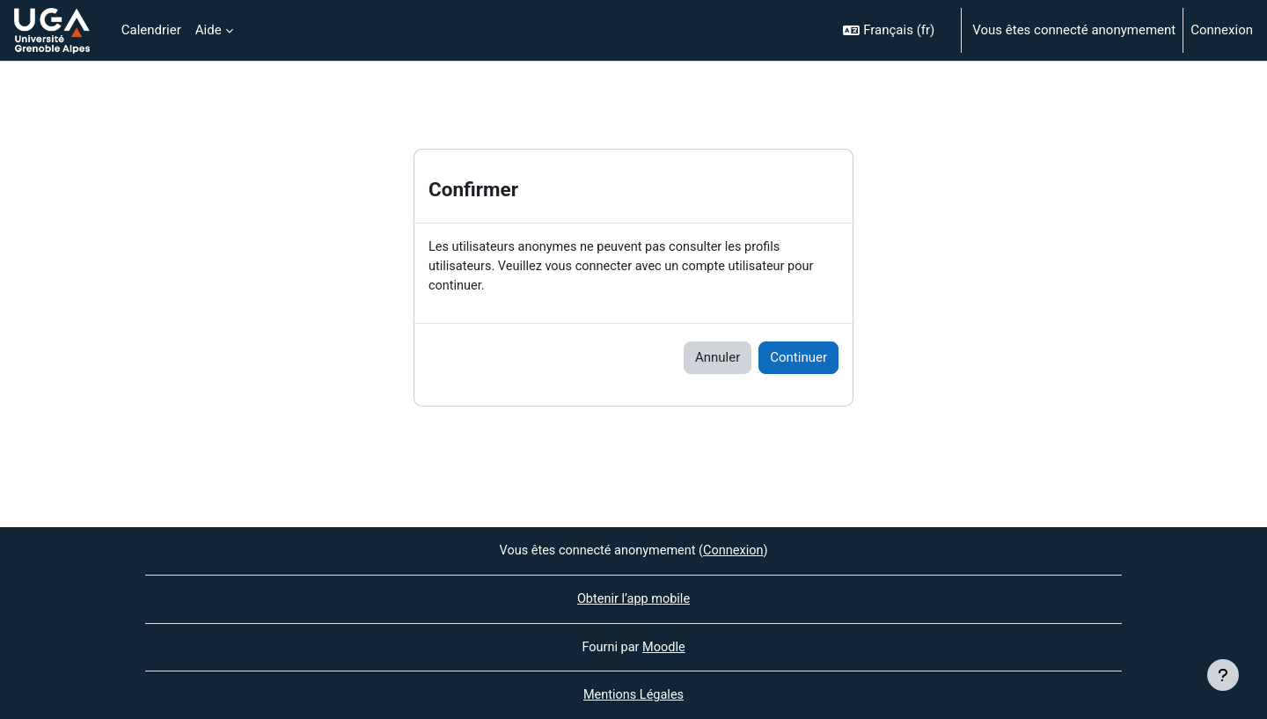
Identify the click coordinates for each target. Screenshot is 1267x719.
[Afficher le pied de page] (1223, 675)
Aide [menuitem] (208, 30)
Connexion (1221, 30)
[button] (894, 30)
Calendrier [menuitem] (151, 30)
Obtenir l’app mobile (633, 597)
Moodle (664, 646)
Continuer (798, 360)
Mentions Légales (633, 695)
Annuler (717, 360)
